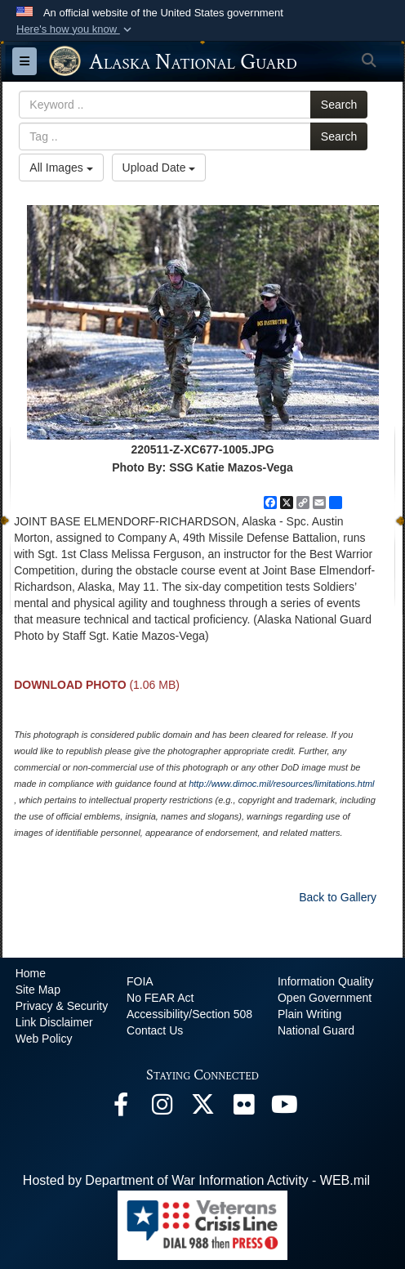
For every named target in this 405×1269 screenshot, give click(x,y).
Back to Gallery (337, 897)
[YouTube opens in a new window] (284, 1108)
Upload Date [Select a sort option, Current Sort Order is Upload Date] (159, 167)
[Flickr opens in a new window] (243, 1108)
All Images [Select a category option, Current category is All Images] (60, 167)
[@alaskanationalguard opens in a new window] (161, 1108)
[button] (75, 29)
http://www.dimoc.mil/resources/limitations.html (281, 784)
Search (339, 104)
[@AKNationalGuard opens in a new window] (202, 1108)
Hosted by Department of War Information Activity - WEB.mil (196, 1180)
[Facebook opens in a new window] (120, 1108)
